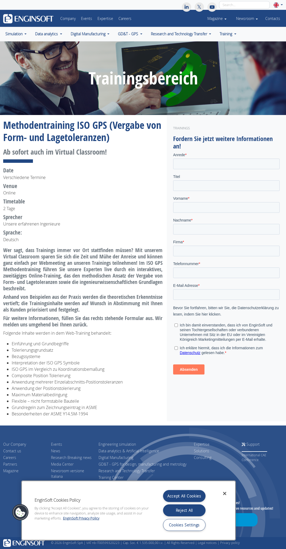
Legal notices (207, 543)
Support (251, 444)
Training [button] (226, 34)
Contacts (272, 18)
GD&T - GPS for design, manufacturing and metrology (142, 464)
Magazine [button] (217, 18)
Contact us (12, 450)
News (55, 450)
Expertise (105, 18)
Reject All (184, 510)
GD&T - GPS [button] (128, 34)
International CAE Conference (254, 457)
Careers (124, 18)
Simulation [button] (14, 34)
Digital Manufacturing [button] (88, 34)
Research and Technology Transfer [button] (179, 34)
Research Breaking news (71, 457)
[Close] (224, 493)
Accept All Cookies (184, 496)
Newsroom (247, 18)
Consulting (202, 457)
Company (68, 18)
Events (86, 18)
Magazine (11, 470)
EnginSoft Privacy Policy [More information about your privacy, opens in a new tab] (81, 518)
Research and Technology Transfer (127, 470)
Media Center (62, 464)
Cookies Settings (184, 524)
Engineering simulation (117, 444)
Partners (10, 464)
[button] (278, 5)
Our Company (14, 444)
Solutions (201, 450)
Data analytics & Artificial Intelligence (129, 450)
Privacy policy (230, 543)
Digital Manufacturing (116, 457)
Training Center (111, 477)
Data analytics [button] (47, 34)
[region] (128, 510)
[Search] (244, 5)
